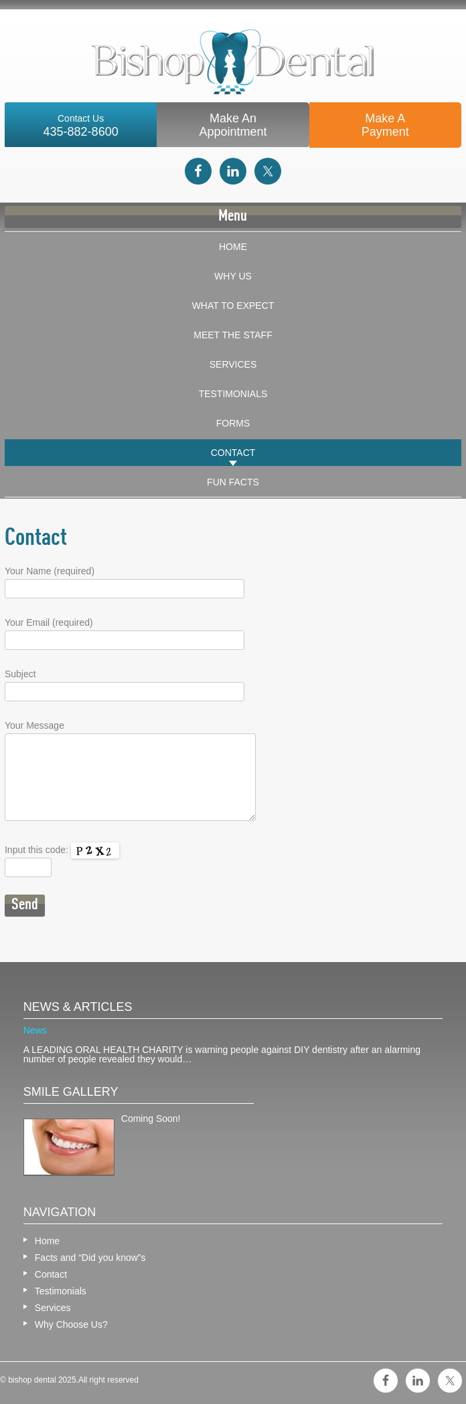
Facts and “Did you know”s (90, 1257)
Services (233, 364)
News (35, 1030)
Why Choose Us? (71, 1324)
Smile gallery (71, 1091)
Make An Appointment (232, 125)
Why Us (233, 276)
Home (233, 246)
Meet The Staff (232, 335)
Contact (233, 452)
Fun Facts (233, 482)
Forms (233, 423)
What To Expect (233, 305)
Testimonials (233, 393)
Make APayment (385, 125)
